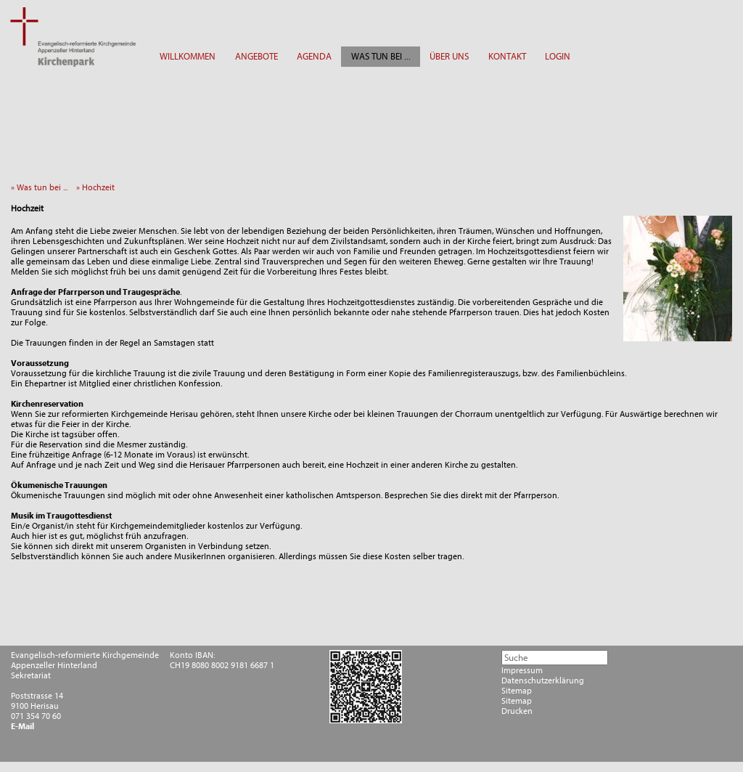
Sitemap (516, 691)
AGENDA (314, 56)
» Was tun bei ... (42, 187)
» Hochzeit (98, 187)
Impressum (522, 670)
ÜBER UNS (449, 56)
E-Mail (22, 726)
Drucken (517, 711)
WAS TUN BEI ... (381, 56)
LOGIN (557, 56)
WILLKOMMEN (187, 56)
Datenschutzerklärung (542, 680)
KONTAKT (507, 56)
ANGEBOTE (256, 56)
